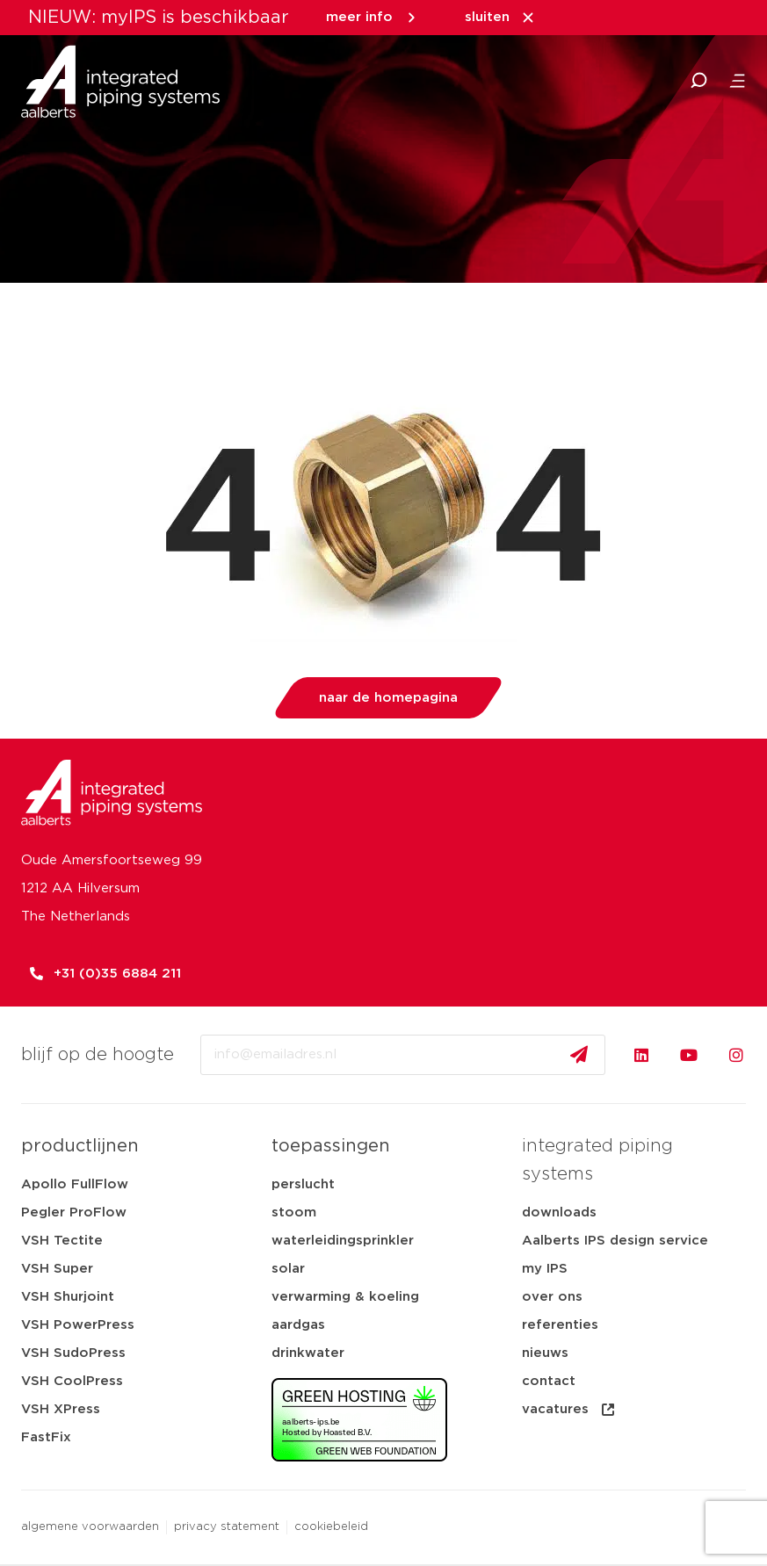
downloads (559, 1212)
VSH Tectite (62, 1240)
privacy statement (226, 1527)
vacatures (569, 1409)
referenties (560, 1324)
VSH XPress (60, 1409)
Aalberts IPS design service (615, 1240)
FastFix (46, 1437)
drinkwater (307, 1353)
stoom (293, 1212)
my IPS (545, 1268)
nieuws (545, 1353)
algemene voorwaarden (90, 1527)
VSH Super (57, 1268)
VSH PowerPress (77, 1324)
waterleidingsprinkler (342, 1240)
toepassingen (330, 1146)
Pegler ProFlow (74, 1212)
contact (548, 1381)
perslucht (303, 1184)
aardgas (298, 1324)
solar (288, 1268)
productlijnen (80, 1146)
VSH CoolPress (72, 1381)
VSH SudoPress (73, 1353)
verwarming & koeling (345, 1296)
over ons (552, 1296)
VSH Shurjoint (67, 1296)
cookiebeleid (331, 1527)
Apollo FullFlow (74, 1184)
